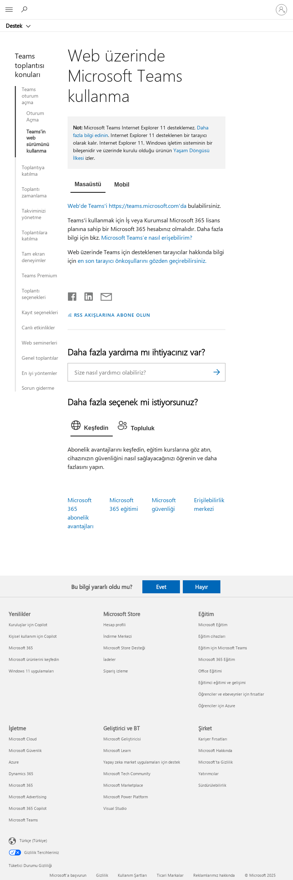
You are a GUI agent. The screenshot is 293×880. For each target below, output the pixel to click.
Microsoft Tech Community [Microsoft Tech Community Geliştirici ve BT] (126, 773)
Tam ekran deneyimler (34, 257)
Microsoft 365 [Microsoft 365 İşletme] (21, 785)
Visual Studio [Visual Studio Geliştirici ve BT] (114, 808)
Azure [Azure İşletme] (14, 762)
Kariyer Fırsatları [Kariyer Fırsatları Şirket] (212, 739)
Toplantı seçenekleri (34, 293)
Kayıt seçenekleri (40, 312)
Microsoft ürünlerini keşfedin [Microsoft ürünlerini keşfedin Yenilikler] (34, 659)
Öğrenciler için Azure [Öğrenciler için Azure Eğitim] (216, 705)
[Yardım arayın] (25, 9)
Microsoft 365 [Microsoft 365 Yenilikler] (21, 647)
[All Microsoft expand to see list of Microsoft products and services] (9, 9)
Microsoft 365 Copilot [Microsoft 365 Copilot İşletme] (28, 808)
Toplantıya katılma (33, 170)
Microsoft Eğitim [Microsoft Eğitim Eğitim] (212, 624)
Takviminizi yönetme (34, 214)
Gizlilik (102, 875)
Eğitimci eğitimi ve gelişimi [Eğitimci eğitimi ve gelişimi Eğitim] (222, 682)
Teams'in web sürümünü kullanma (37, 141)
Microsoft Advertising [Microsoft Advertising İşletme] (27, 796)
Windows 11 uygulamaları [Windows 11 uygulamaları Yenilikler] (31, 671)
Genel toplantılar (40, 358)
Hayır (201, 586)
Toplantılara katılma (34, 235)
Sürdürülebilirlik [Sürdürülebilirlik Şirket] (212, 785)
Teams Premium (39, 275)
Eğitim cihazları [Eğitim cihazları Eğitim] (211, 636)
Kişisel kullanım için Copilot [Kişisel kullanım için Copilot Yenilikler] (33, 636)
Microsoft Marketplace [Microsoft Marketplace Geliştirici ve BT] (123, 785)
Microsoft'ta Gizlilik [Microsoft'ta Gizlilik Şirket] (215, 762)
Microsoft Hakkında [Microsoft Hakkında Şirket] (215, 750)
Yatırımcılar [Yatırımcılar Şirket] (208, 773)
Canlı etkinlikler (38, 327)
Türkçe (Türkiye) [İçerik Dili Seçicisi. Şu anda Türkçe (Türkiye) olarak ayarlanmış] (33, 840)
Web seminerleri (39, 342)
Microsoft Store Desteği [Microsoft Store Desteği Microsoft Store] (124, 647)
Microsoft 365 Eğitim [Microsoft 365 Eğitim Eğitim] (216, 659)
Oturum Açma (35, 116)
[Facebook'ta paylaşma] (73, 295)
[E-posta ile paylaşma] (103, 295)
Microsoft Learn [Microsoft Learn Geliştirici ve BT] (117, 750)
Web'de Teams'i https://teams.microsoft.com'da (127, 205)
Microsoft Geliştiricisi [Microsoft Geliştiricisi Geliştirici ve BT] (122, 739)
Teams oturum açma (30, 96)
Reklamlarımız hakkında (214, 875)
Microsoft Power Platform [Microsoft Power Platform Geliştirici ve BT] (125, 796)
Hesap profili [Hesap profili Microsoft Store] (114, 624)
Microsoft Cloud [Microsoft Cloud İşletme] (22, 739)
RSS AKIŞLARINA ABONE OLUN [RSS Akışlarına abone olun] (112, 315)
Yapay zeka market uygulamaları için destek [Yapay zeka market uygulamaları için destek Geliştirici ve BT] (141, 762)
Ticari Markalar (170, 875)
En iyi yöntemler (39, 373)
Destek (14, 25)
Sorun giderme (38, 388)
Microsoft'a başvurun (67, 875)
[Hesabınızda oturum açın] (281, 9)
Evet (161, 586)
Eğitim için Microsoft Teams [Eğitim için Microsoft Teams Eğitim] (222, 647)
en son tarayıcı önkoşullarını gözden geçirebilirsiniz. (142, 260)
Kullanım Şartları (132, 875)
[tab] (88, 185)
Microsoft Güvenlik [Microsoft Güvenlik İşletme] (25, 750)
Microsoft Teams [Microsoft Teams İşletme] (23, 820)
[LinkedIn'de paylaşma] (86, 295)
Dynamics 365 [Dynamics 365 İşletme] (21, 773)
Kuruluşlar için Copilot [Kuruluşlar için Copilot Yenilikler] (28, 624)
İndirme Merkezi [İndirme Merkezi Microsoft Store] (117, 636)
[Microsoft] (146, 5)
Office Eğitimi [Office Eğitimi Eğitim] (210, 671)
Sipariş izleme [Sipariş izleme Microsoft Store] (115, 671)
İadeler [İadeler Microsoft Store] (109, 659)
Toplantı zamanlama (34, 192)
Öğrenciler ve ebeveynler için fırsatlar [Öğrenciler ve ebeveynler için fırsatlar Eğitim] (231, 694)
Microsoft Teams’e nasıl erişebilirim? (146, 237)
